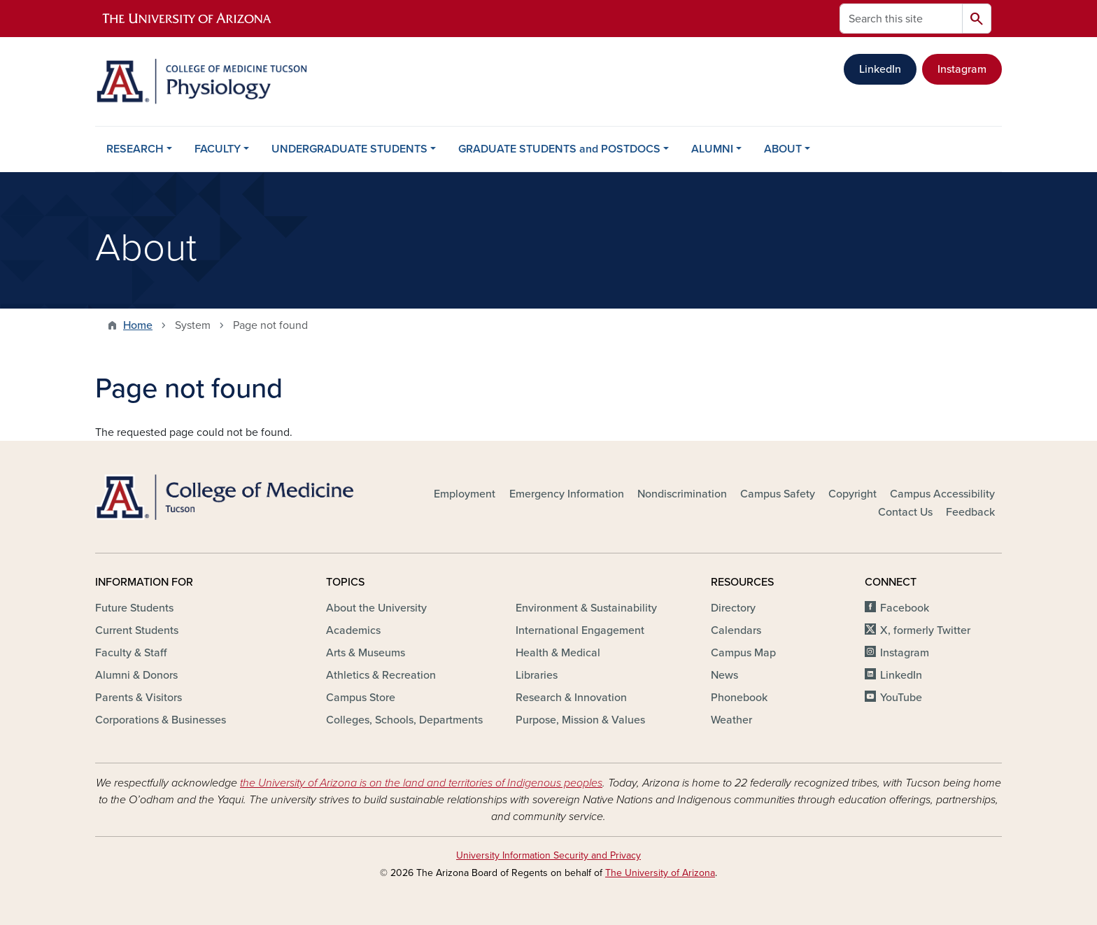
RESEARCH (135, 149)
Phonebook (739, 698)
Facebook (904, 608)
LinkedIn (880, 69)
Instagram (961, 69)
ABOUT (783, 149)
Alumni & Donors (136, 675)
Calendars (736, 630)
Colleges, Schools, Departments (404, 720)
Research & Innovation (571, 698)
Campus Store (360, 698)
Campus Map (743, 653)
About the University (376, 608)
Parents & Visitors (138, 698)
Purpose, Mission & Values (580, 720)
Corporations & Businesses (160, 720)
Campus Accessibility (942, 494)
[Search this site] (901, 18)
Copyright (852, 494)
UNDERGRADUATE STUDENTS (349, 149)
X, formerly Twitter (925, 630)
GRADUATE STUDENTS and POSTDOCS (559, 149)
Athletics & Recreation (381, 675)
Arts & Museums (365, 653)
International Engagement (580, 630)
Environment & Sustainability (586, 608)
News (724, 675)
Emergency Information (566, 494)
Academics (353, 630)
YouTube (901, 698)
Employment (464, 494)
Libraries (537, 675)
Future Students (134, 608)
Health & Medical (558, 653)
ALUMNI (712, 149)
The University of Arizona (660, 873)
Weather (731, 720)
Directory (733, 608)
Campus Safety (777, 494)
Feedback (970, 512)
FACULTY (217, 149)
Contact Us (905, 512)
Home (138, 325)
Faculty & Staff (131, 653)
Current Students (136, 630)
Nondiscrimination (682, 494)
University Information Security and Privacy (548, 855)
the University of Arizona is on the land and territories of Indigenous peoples (421, 783)
